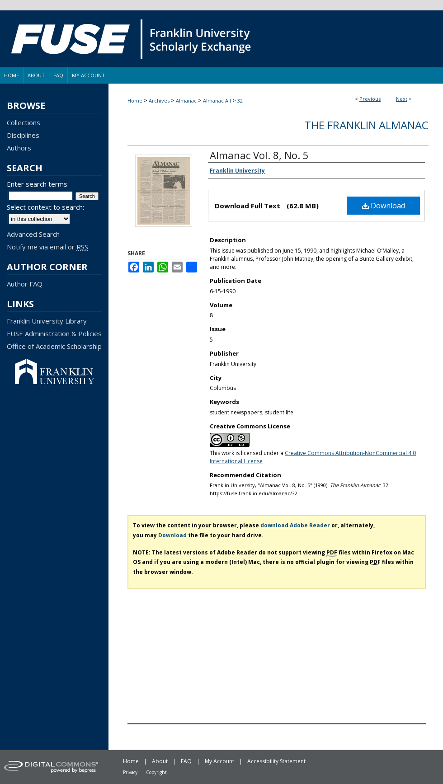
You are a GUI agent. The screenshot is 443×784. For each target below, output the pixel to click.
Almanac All (217, 100)
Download (383, 206)
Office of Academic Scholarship (54, 346)
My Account (219, 761)
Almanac (186, 100)
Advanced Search (33, 234)
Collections (23, 122)
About (160, 761)
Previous (370, 98)
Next (401, 98)
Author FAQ (24, 283)
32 (240, 100)
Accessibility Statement (276, 761)
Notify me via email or (47, 246)
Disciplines (23, 135)
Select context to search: (45, 206)
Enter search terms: (38, 183)
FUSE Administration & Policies (54, 333)
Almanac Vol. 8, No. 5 (259, 155)
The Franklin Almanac (366, 124)
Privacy (130, 772)
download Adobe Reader (295, 525)
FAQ (186, 761)
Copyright (156, 772)
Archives (159, 100)
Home (134, 100)
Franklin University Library (47, 320)
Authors (19, 147)
